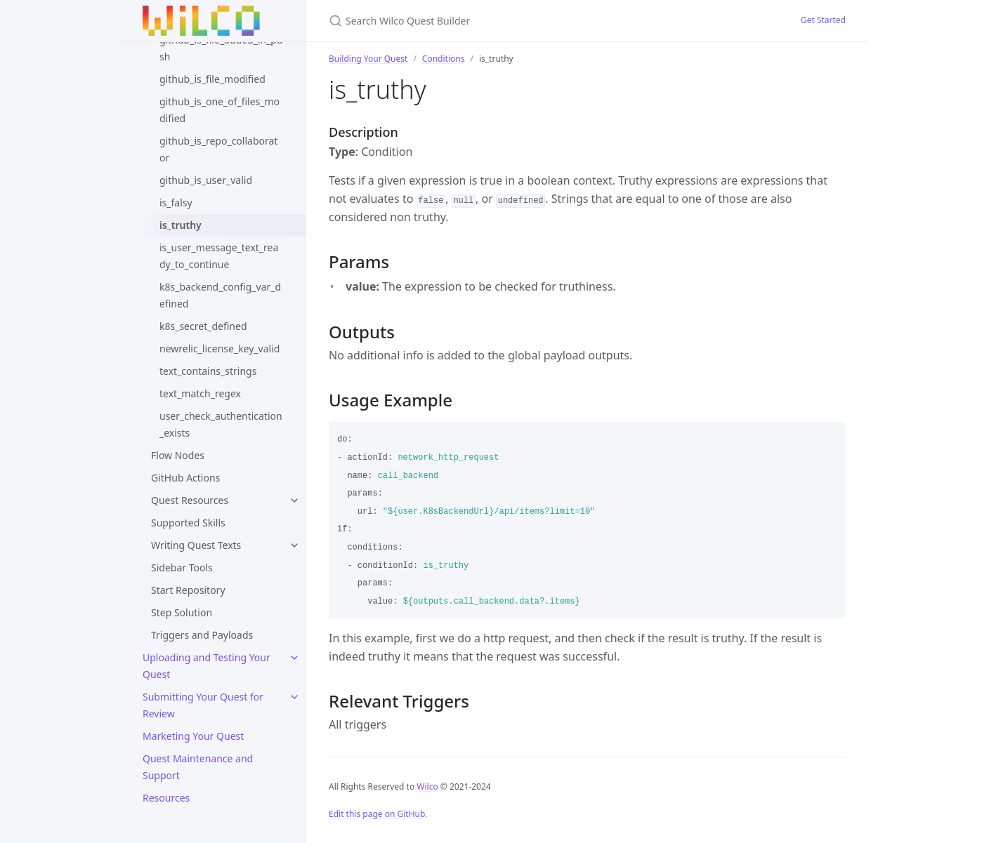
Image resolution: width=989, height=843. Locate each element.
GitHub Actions (185, 477)
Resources (166, 797)
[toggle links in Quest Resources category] (294, 500)
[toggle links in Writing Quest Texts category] (294, 545)
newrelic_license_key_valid (219, 348)
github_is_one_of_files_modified (219, 110)
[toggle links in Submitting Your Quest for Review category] (294, 697)
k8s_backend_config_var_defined (220, 295)
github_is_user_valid (205, 180)
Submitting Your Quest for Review (203, 705)
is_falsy (175, 202)
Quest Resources (189, 500)
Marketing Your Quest (193, 736)
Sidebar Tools (182, 567)
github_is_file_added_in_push (221, 48)
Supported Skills (188, 522)
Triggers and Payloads (202, 635)
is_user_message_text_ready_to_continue (218, 256)
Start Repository (188, 590)
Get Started (823, 20)
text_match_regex (200, 393)
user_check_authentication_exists (220, 424)
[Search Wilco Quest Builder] (494, 20)
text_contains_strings (207, 371)
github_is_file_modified (212, 79)
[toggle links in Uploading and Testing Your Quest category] (294, 657)
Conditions (443, 59)
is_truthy (180, 225)
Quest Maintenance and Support (198, 767)
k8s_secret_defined (203, 326)
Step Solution (181, 612)
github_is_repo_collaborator (218, 149)
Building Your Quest (368, 59)
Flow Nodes (177, 455)
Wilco (427, 786)
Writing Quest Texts (196, 545)
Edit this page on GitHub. (378, 814)
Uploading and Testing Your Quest (206, 666)
